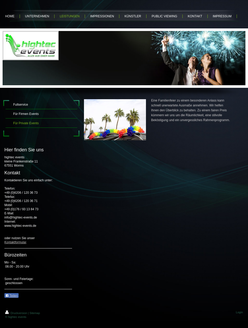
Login (239, 312)
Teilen (11, 296)
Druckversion (16, 313)
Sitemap (34, 313)
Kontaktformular (15, 242)
